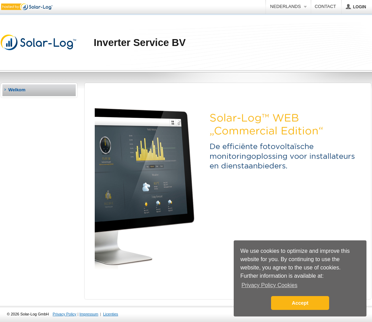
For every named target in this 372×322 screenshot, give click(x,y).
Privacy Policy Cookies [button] (269, 285)
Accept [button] (300, 303)
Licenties (110, 314)
